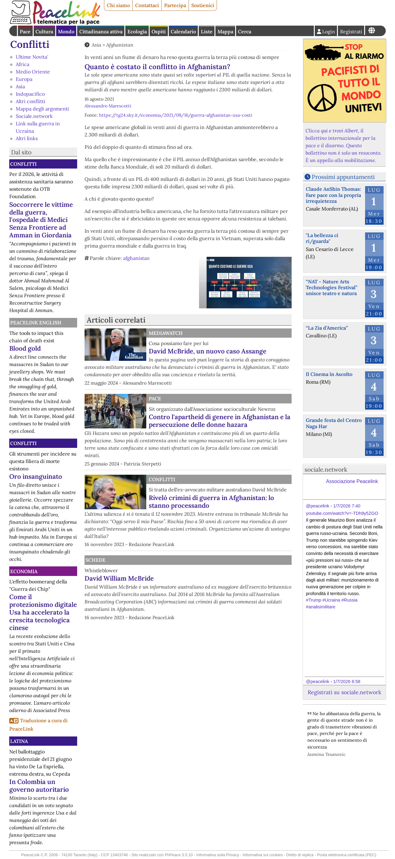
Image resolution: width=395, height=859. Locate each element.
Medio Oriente (33, 72)
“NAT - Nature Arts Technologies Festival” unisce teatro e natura (331, 287)
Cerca (244, 31)
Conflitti (29, 44)
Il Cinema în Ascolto (329, 374)
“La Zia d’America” (327, 328)
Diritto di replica (300, 855)
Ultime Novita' (32, 57)
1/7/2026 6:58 (346, 681)
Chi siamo (118, 5)
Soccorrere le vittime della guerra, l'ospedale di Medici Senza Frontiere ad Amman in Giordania (41, 220)
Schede (95, 560)
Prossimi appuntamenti (343, 177)
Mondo (66, 31)
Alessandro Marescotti (108, 106)
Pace (25, 31)
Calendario (183, 31)
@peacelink (317, 505)
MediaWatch (166, 333)
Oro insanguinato (35, 476)
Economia (23, 571)
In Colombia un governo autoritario (39, 786)
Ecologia (137, 31)
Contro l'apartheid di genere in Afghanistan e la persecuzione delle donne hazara (219, 421)
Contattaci (147, 5)
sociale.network (326, 469)
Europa (24, 79)
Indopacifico (30, 94)
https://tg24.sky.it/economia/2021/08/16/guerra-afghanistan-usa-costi (175, 115)
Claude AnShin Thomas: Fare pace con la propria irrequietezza (333, 195)
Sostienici (202, 5)
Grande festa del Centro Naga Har (334, 423)
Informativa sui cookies (263, 855)
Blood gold (25, 348)
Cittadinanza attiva (101, 31)
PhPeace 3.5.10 (179, 855)
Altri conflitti (30, 101)
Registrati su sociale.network (344, 692)
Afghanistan (119, 45)
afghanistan (136, 258)
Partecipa (175, 5)
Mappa (225, 31)
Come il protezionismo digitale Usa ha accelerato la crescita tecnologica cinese (43, 612)
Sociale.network (34, 116)
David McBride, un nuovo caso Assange (207, 351)
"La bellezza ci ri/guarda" (322, 238)
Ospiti (159, 31)
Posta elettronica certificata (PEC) (346, 855)
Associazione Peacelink (352, 481)
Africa (22, 64)
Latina (19, 741)
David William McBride (119, 578)
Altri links (27, 138)
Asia (20, 86)
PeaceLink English (35, 322)
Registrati (351, 31)
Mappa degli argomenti (42, 109)
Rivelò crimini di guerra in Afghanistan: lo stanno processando (211, 502)
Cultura (44, 31)
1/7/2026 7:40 (346, 505)
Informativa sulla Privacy (217, 855)
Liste (207, 31)
